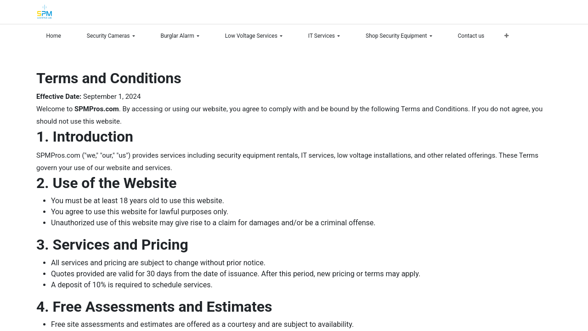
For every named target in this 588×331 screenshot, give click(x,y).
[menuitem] (57, 36)
